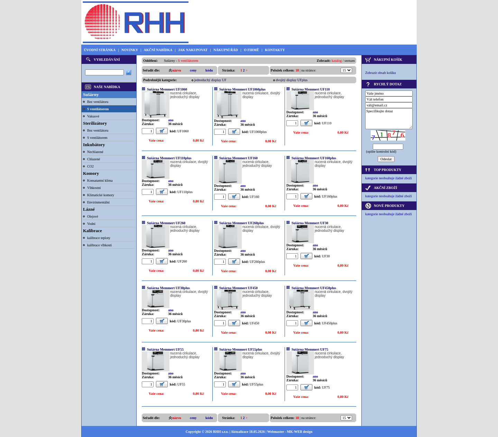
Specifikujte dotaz (389, 118)
